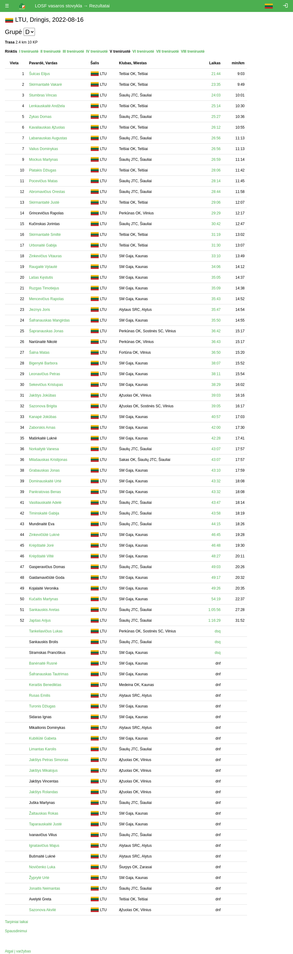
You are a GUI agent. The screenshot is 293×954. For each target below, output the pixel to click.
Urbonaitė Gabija (43, 245)
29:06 (216, 202)
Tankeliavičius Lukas (46, 631)
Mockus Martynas (43, 159)
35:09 (216, 288)
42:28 (216, 438)
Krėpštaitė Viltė (41, 556)
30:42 (216, 224)
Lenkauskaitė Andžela (47, 106)
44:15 (216, 524)
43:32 (216, 481)
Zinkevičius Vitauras (45, 256)
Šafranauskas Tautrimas (49, 674)
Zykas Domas (40, 117)
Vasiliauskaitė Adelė (45, 502)
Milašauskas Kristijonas (48, 460)
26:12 (216, 127)
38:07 (216, 363)
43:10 (216, 470)
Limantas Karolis (42, 749)
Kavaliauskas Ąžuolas (47, 127)
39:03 (216, 395)
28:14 (216, 181)
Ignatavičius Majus (44, 845)
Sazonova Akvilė (42, 910)
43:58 (216, 513)
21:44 (216, 74)
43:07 (216, 449)
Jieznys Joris (39, 309)
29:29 (216, 213)
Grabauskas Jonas (44, 470)
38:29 (216, 385)
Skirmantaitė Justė (44, 202)
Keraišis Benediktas (45, 685)
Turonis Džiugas (42, 706)
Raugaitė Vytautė (43, 267)
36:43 (216, 342)
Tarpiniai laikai (16, 922)
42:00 (216, 427)
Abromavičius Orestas (47, 192)
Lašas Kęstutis (41, 277)
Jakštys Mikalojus (43, 770)
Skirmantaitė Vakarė (45, 84)
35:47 (216, 309)
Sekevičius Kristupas (46, 385)
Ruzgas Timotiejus (44, 288)
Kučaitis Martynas (43, 599)
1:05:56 (214, 610)
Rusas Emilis (39, 695)
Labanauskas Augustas (48, 138)
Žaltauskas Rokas (43, 813)
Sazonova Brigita (43, 406)
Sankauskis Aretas (44, 610)
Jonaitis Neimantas (44, 888)
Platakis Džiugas (42, 170)
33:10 (216, 256)
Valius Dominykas (43, 149)
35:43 (216, 299)
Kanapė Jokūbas (42, 417)
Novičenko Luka (42, 867)
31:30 (216, 245)
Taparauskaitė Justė (45, 824)
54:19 (216, 599)
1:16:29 (214, 620)
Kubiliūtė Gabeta (42, 738)
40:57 (216, 417)
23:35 (216, 84)
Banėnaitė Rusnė (43, 663)
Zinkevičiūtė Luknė (44, 535)
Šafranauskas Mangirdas (49, 320)
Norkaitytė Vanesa (44, 449)
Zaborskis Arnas (42, 427)
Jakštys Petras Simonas (48, 760)
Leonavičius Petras (44, 374)
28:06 (216, 170)
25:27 (216, 117)
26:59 (216, 159)
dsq (217, 631)
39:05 (216, 406)
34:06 (216, 267)
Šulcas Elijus (39, 74)
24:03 (216, 95)
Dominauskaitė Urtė (45, 481)
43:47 (216, 502)
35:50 (216, 320)
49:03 (216, 567)
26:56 (216, 138)
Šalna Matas (39, 352)
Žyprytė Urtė (39, 878)
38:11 (216, 374)
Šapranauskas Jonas (46, 331)
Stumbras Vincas (43, 95)
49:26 (216, 588)
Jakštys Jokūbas (42, 395)
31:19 (216, 234)
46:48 (216, 545)
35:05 (216, 277)
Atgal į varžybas (18, 951)
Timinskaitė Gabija (44, 513)
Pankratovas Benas (45, 492)
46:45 (216, 535)
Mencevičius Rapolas (46, 299)
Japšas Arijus (40, 620)
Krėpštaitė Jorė (41, 545)
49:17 (216, 577)
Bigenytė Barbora (43, 363)
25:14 (216, 106)
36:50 (216, 352)
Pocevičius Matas (43, 181)
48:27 (216, 556)
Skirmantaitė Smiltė (45, 234)
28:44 (216, 192)
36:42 (216, 331)
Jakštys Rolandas (43, 792)
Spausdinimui (16, 931)
